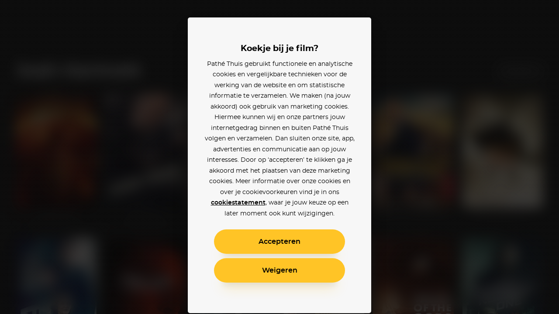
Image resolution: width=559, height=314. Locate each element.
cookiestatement (238, 203)
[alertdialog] (279, 157)
